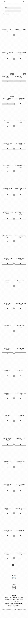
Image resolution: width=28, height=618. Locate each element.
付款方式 (14, 588)
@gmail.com (17, 601)
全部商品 (5, 13)
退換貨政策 (8, 609)
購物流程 (14, 577)
